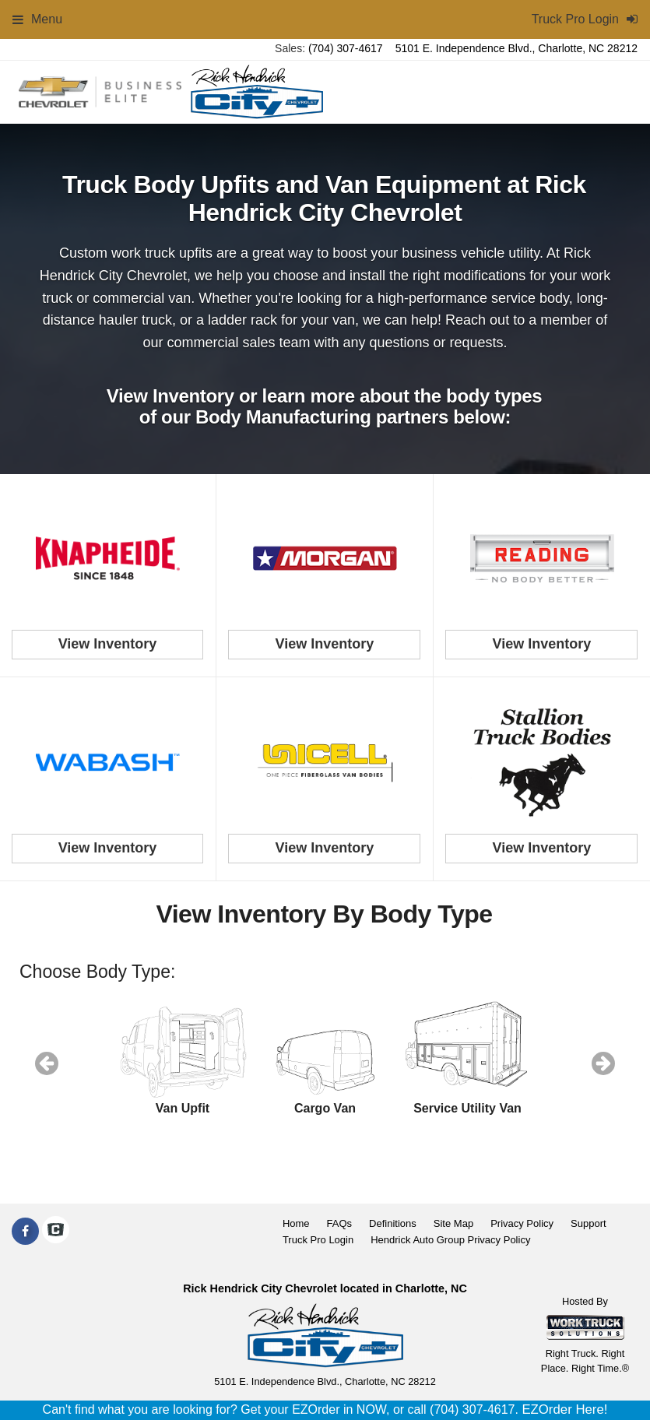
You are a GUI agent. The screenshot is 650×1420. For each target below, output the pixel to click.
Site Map (453, 1223)
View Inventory (107, 644)
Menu (37, 19)
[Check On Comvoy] (55, 1231)
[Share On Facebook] (25, 1231)
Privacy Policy (521, 1223)
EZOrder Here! (564, 1409)
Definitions (392, 1223)
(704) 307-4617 (345, 48)
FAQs (340, 1223)
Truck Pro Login (318, 1240)
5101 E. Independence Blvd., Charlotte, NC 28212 (516, 48)
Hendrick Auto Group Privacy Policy (450, 1240)
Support (588, 1223)
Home (296, 1223)
